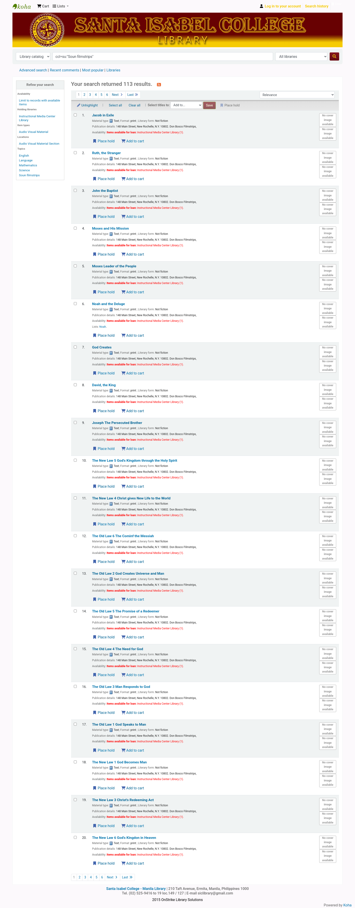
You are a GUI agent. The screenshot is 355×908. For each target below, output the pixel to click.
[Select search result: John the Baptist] (75, 190)
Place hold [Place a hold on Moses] (103, 292)
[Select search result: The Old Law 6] (75, 535)
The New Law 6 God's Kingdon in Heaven (124, 838)
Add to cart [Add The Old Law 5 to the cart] (132, 637)
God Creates (102, 347)
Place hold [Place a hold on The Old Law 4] (103, 675)
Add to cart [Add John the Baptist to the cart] (132, 216)
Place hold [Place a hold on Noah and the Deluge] (103, 335)
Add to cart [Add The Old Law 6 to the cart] (132, 562)
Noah (102, 326)
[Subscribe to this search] (159, 84)
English (24, 155)
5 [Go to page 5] (101, 95)
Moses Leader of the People (114, 266)
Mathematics (28, 165)
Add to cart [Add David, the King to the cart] (132, 411)
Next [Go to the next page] (117, 95)
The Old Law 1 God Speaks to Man (119, 724)
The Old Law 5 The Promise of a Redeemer (125, 611)
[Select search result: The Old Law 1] (75, 724)
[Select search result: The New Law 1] (75, 761)
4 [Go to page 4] (96, 95)
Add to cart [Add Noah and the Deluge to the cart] (132, 335)
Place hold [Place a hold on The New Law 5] (103, 486)
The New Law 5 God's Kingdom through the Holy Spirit (134, 461)
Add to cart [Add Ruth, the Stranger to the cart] (132, 179)
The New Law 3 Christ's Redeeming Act (123, 800)
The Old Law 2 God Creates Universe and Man (128, 574)
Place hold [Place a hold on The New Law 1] (103, 788)
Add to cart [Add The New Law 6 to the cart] (132, 863)
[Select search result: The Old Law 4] (75, 648)
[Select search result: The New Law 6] (75, 837)
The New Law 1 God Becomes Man (119, 762)
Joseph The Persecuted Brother (117, 423)
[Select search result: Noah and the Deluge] (75, 303)
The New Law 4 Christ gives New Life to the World (131, 498)
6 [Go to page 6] (107, 95)
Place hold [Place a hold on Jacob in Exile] (103, 141)
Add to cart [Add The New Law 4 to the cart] (132, 524)
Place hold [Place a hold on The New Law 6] (103, 863)
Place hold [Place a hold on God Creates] (103, 373)
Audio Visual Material (33, 132)
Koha (347, 905)
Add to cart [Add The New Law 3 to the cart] (132, 826)
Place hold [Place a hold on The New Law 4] (103, 524)
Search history (317, 6)
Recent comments (64, 70)
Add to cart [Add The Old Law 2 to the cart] (132, 599)
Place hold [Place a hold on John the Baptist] (103, 216)
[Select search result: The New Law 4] (75, 497)
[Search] (334, 56)
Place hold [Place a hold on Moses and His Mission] (103, 254)
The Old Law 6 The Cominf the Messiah (123, 536)
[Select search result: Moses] (75, 265)
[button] (43, 6)
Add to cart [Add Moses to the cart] (132, 292)
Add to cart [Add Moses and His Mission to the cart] (132, 254)
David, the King (104, 385)
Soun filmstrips (29, 175)
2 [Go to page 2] (84, 95)
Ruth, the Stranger (106, 153)
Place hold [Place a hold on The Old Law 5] (103, 637)
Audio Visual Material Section (39, 143)
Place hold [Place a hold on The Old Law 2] (103, 599)
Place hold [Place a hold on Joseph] (103, 449)
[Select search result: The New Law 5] (75, 460)
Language (26, 160)
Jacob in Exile (103, 115)
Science (24, 170)
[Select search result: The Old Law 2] (75, 573)
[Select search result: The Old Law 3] (75, 686)
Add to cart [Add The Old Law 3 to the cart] (132, 712)
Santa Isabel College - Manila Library (24, 6)
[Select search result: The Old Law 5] (75, 610)
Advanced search (33, 70)
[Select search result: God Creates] (75, 347)
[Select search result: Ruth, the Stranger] (75, 152)
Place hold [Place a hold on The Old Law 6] (103, 562)
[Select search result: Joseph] (75, 422)
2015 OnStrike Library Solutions (177, 900)
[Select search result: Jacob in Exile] (75, 114)
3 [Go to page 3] (90, 95)
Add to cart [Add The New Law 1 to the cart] (132, 788)
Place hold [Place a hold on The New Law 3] (103, 826)
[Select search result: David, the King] (75, 384)
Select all (115, 105)
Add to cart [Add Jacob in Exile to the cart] (132, 141)
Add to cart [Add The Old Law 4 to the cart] (132, 675)
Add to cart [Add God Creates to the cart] (132, 373)
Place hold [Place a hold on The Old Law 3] (103, 712)
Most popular (92, 70)
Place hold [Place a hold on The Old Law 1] (103, 750)
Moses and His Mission (110, 228)
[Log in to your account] (280, 6)
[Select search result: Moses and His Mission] (75, 228)
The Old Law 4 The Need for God (117, 649)
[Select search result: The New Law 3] (75, 799)
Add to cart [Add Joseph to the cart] (132, 449)
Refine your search (40, 85)
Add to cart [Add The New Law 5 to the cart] (132, 486)
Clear (336, 4)
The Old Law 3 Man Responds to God (121, 687)
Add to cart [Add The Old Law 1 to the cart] (132, 750)
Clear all (134, 105)
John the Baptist (105, 191)
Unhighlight (87, 105)
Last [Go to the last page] (133, 95)
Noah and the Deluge (108, 304)
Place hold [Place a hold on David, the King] (103, 411)
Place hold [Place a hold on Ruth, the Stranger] (103, 179)
